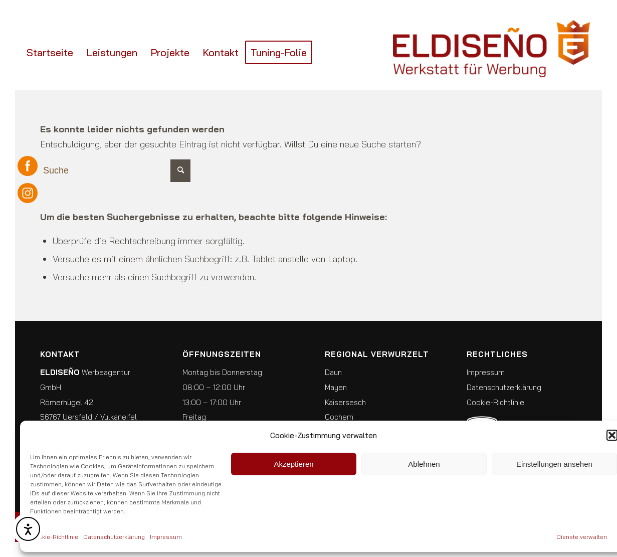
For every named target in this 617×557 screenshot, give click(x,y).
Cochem (339, 417)
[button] (612, 435)
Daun (333, 372)
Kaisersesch (345, 402)
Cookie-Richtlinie (54, 536)
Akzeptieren (293, 464)
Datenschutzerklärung (114, 536)
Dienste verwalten (581, 536)
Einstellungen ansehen (554, 464)
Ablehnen (424, 464)
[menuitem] (50, 52)
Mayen (336, 387)
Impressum (166, 536)
